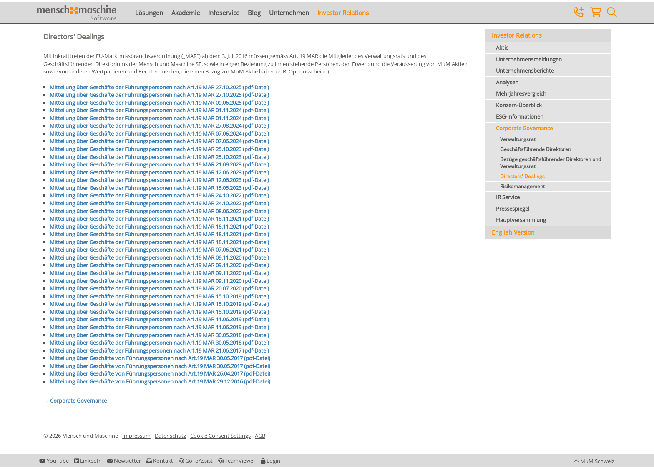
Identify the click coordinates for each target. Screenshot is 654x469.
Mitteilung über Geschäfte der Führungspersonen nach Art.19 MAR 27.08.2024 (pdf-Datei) (159, 125)
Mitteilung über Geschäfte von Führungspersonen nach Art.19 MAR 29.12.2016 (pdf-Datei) (160, 381)
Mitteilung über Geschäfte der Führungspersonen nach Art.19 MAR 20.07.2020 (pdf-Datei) (159, 288)
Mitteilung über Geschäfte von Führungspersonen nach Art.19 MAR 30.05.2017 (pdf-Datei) (160, 358)
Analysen (507, 82)
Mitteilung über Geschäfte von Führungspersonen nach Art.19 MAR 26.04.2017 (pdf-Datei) (160, 373)
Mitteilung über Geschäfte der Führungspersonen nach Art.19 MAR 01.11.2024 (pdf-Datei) (159, 110)
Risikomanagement (522, 186)
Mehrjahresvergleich (521, 93)
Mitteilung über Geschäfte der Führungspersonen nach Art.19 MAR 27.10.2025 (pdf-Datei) (159, 87)
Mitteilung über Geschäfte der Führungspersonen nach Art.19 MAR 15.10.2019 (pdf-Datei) (159, 296)
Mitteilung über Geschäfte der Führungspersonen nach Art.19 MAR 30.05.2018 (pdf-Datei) (159, 335)
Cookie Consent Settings (220, 435)
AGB (260, 435)
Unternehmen (289, 12)
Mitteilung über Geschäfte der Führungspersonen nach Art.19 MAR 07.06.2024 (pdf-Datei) (159, 133)
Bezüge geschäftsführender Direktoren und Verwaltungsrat (550, 163)
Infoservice (223, 12)
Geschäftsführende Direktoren (535, 149)
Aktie (502, 47)
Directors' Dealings (522, 176)
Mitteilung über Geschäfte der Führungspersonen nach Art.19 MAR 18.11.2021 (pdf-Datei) (159, 218)
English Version (513, 232)
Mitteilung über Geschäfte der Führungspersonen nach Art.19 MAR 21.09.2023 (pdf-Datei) (159, 164)
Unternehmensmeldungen (529, 59)
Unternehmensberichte (525, 70)
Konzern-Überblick (519, 105)
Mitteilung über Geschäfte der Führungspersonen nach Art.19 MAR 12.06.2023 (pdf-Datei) (159, 172)
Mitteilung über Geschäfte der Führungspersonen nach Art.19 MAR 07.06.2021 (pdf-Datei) (159, 249)
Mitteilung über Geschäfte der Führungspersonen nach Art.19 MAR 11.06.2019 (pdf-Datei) (159, 319)
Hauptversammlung (521, 220)
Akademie (185, 12)
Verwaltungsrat (518, 139)
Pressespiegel (512, 208)
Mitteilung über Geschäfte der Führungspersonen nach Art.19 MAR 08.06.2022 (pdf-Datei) (159, 211)
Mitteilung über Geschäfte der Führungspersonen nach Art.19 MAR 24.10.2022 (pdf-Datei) (159, 195)
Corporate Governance (524, 128)
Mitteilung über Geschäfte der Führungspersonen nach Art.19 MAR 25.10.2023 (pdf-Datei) (159, 149)
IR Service (508, 197)
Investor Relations (343, 12)
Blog (254, 12)
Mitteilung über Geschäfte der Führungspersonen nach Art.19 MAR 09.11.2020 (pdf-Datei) (159, 257)
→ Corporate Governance (75, 400)
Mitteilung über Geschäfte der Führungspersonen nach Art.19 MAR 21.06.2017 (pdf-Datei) (159, 350)
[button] (270, 460)
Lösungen (149, 12)
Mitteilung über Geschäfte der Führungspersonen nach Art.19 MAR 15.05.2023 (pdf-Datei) (159, 188)
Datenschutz (170, 435)
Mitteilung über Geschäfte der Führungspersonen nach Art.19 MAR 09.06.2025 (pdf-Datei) (159, 102)
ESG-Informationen (519, 116)
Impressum (136, 435)
